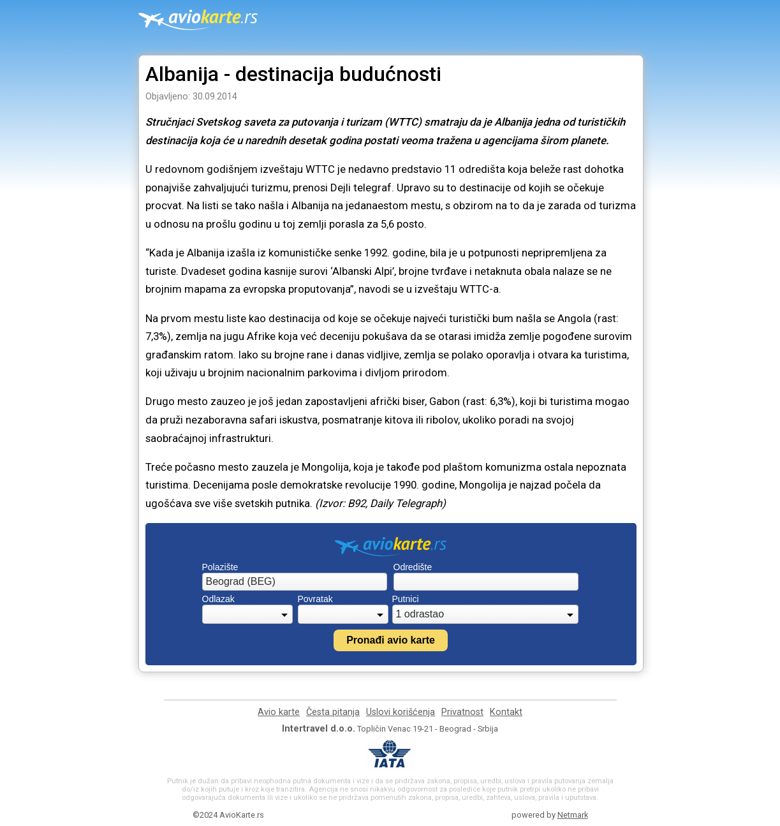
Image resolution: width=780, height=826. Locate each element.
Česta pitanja (333, 712)
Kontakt (506, 712)
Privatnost (462, 712)
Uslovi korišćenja (400, 712)
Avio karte (279, 712)
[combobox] (294, 582)
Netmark (572, 815)
